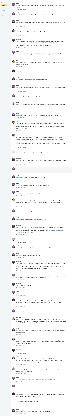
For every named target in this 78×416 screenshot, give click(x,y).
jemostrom (20, 39)
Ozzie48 (20, 338)
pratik (19, 60)
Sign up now (4, 5)
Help (2, 15)
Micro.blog (5, 2)
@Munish (20, 31)
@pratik (20, 79)
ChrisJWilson (21, 238)
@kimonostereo (21, 53)
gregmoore (21, 317)
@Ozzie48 (20, 351)
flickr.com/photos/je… (54, 230)
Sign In (2, 7)
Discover (3, 10)
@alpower (20, 115)
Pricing (2, 12)
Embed (27, 9)
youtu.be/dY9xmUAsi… (52, 152)
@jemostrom (49, 54)
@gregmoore (21, 330)
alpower (20, 102)
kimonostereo (21, 29)
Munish (20, 3)
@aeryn (20, 14)
